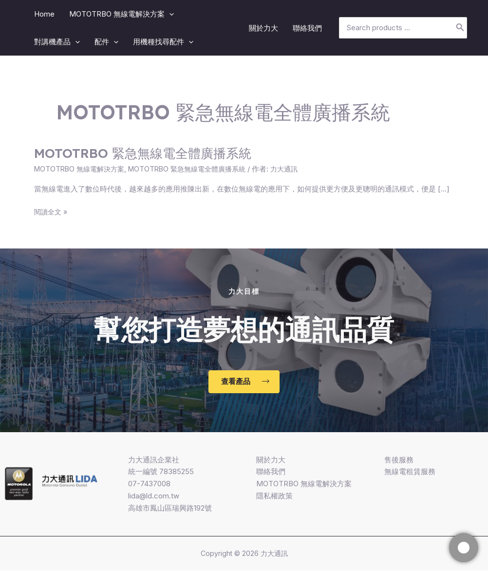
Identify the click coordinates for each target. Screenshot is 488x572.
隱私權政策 (274, 496)
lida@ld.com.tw (153, 496)
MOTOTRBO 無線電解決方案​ (304, 485)
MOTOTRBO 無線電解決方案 (82, 168)
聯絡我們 (270, 472)
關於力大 (270, 460)
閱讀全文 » (52, 212)
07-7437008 (149, 485)
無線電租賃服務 (409, 472)
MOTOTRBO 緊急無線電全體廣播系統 (142, 153)
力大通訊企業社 (153, 460)
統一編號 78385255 (161, 472)
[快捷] (463, 547)
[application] (169, 14)
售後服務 (398, 460)
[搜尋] (460, 28)
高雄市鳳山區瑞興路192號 (170, 509)
